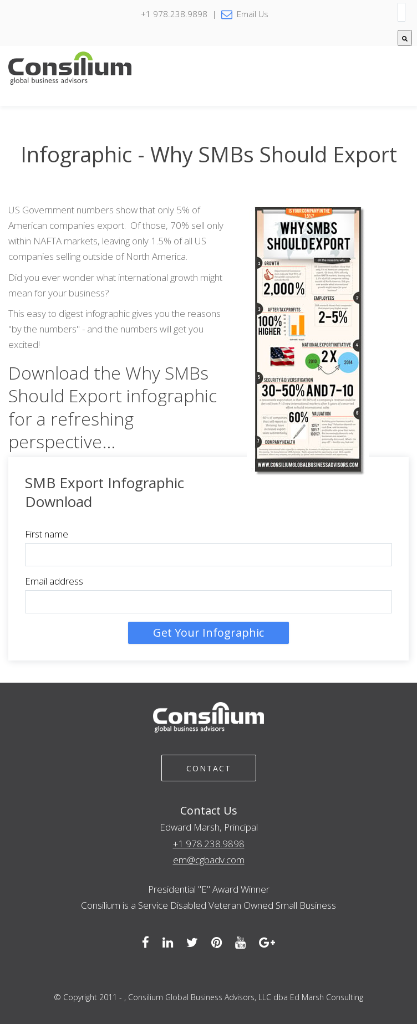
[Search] (405, 38)
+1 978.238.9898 (209, 843)
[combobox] (401, 12)
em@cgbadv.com (209, 859)
